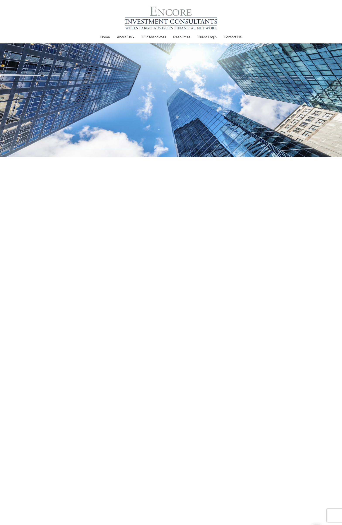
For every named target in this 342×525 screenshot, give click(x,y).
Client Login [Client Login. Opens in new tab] (207, 37)
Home (105, 37)
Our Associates (154, 37)
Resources (181, 37)
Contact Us (233, 37)
